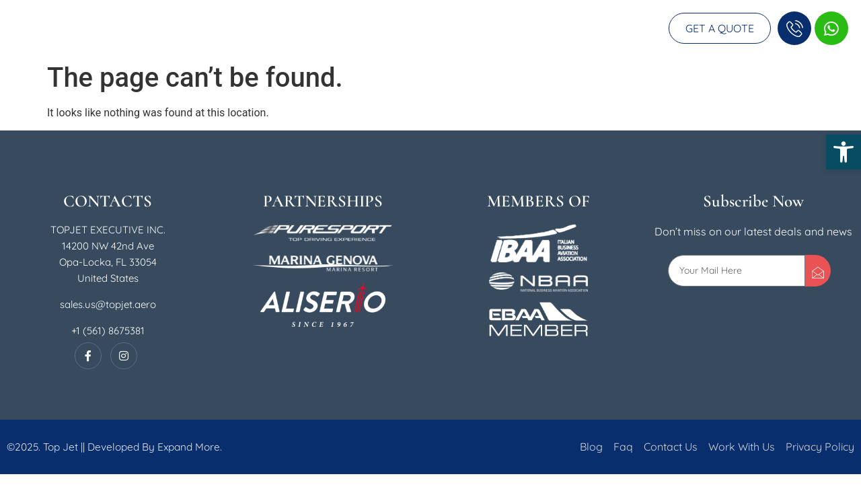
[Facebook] (88, 376)
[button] (843, 152)
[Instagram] (123, 376)
